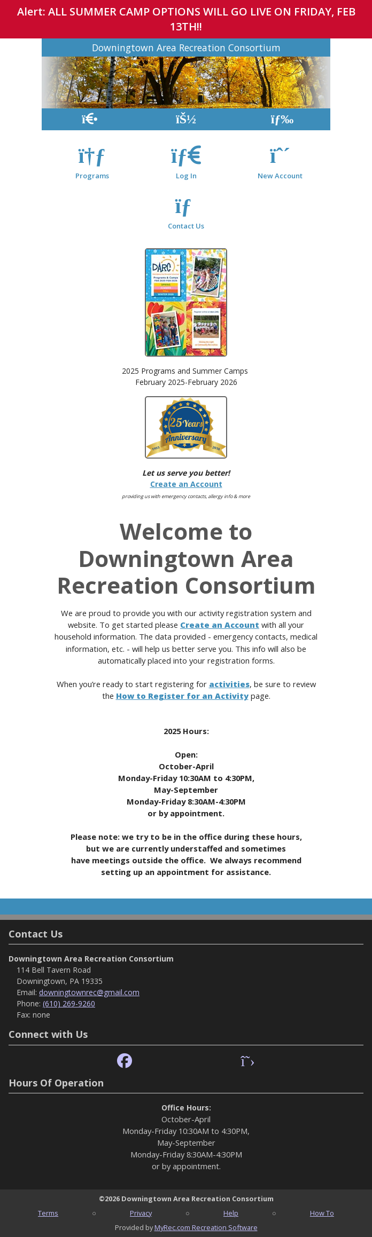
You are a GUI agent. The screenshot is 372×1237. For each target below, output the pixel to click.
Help (230, 1213)
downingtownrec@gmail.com (89, 992)
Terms (48, 1213)
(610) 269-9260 (69, 1003)
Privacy (141, 1213)
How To (322, 1213)
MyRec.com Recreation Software (206, 1227)
